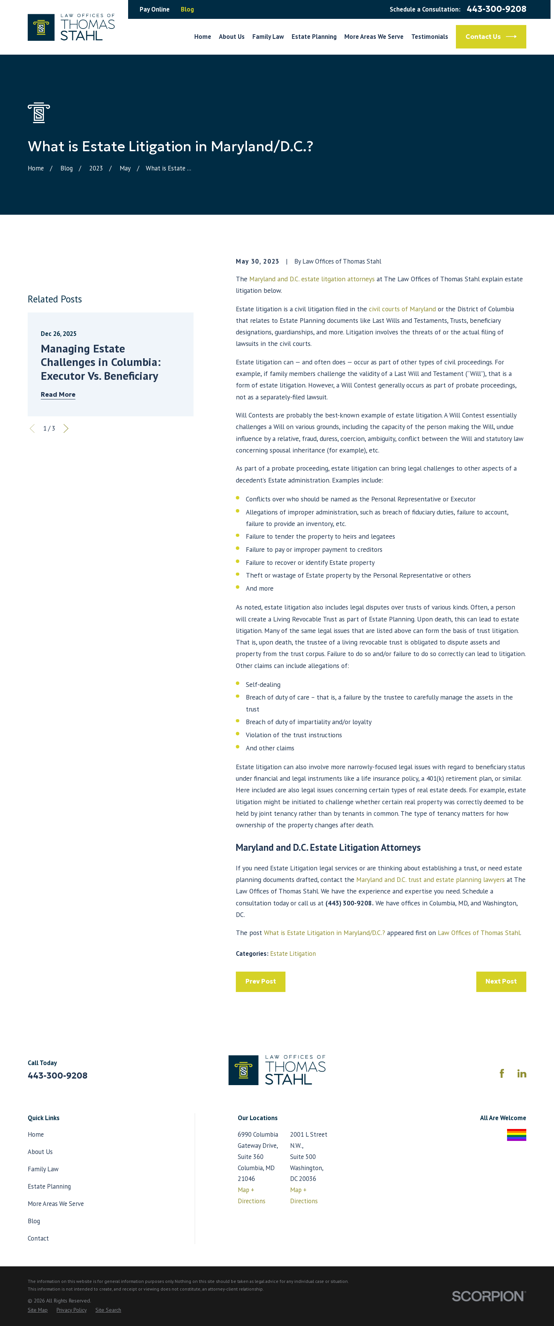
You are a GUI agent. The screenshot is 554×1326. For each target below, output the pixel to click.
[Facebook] (501, 1073)
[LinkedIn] (521, 1073)
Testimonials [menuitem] (429, 36)
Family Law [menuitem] (268, 36)
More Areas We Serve (56, 1203)
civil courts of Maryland (402, 308)
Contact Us (491, 36)
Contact (38, 1238)
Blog (187, 9)
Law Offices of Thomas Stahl (479, 932)
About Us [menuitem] (232, 36)
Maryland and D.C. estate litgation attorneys (312, 278)
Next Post (501, 981)
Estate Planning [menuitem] (314, 36)
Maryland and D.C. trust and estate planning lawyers (430, 879)
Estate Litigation (293, 953)
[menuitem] (38, 1309)
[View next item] (66, 428)
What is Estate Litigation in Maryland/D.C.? (324, 932)
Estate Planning (49, 1186)
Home (36, 1134)
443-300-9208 (496, 9)
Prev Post (260, 981)
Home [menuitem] (202, 36)
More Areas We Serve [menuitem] (374, 36)
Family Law (43, 1169)
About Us (40, 1151)
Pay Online (155, 9)
